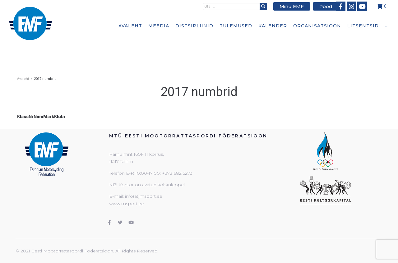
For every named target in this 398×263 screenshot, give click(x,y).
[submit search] (267, 6)
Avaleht (23, 79)
